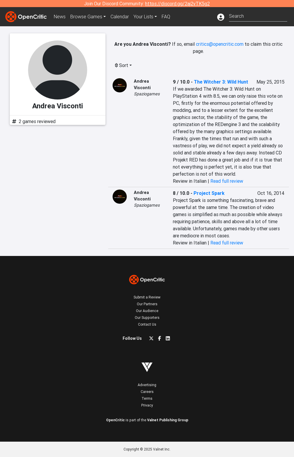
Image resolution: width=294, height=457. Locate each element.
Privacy (147, 405)
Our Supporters (147, 317)
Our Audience (147, 311)
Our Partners (147, 304)
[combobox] (258, 15)
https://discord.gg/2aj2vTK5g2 (177, 3)
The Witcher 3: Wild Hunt (221, 82)
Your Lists (143, 16)
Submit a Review (147, 297)
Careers (147, 391)
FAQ (166, 16)
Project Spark (209, 193)
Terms (147, 398)
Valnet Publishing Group (167, 420)
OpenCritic (115, 420)
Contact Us (147, 324)
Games (86, 16)
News (60, 16)
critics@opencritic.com (219, 44)
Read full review (226, 181)
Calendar (120, 16)
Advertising (147, 385)
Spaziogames (147, 94)
